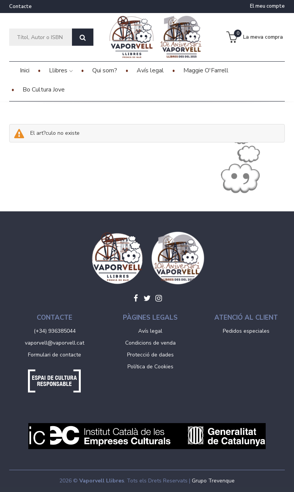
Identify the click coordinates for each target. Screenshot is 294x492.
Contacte (20, 6)
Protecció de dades (150, 354)
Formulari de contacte (54, 354)
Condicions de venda (150, 343)
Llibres (61, 70)
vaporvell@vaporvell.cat (54, 343)
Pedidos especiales (246, 331)
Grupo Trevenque (213, 480)
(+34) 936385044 (55, 331)
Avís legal (150, 331)
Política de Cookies (150, 366)
